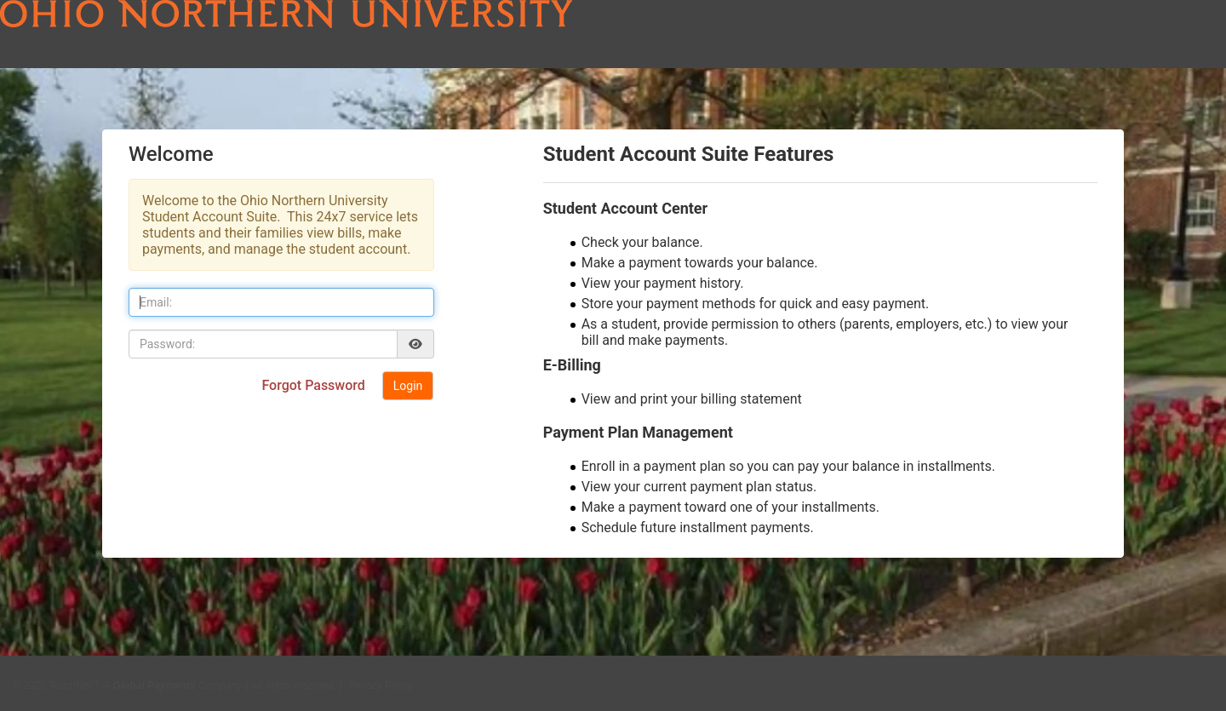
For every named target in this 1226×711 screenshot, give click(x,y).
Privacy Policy (380, 679)
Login (408, 386)
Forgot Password (314, 385)
